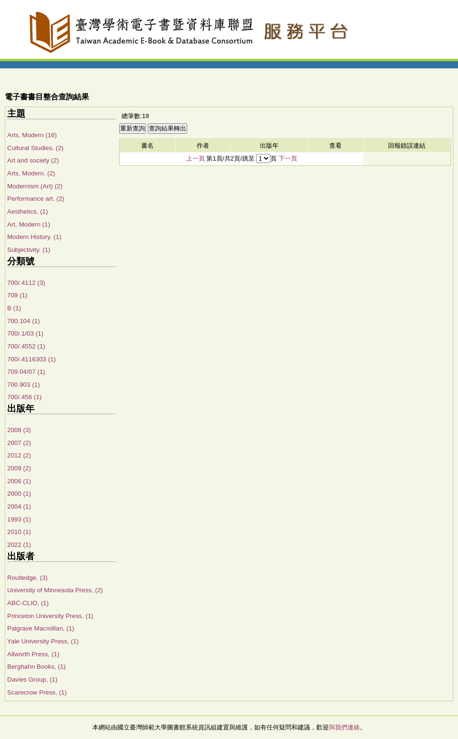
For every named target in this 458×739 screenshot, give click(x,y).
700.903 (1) (23, 384)
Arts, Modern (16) (32, 135)
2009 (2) (19, 468)
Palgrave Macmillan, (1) (40, 628)
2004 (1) (19, 506)
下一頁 (288, 158)
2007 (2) (19, 442)
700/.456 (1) (24, 397)
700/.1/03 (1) (25, 333)
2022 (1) (19, 544)
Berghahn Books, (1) (36, 666)
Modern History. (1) (34, 236)
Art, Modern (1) (28, 224)
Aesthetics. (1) (27, 211)
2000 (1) (19, 493)
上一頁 (195, 158)
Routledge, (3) (27, 577)
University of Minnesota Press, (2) (55, 590)
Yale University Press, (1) (42, 641)
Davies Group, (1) (32, 679)
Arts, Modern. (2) (31, 173)
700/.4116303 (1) (31, 359)
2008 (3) (19, 430)
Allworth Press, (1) (33, 654)
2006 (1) (19, 481)
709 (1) (17, 295)
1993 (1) (19, 519)
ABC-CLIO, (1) (28, 603)
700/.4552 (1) (26, 346)
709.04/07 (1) (26, 371)
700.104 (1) (23, 321)
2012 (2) (19, 455)
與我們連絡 (344, 727)
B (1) (14, 308)
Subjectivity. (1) (28, 249)
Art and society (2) (33, 160)
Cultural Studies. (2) (35, 148)
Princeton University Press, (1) (50, 615)
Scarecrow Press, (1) (37, 692)
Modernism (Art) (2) (35, 186)
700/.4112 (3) (26, 282)
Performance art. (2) (35, 198)
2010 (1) (19, 531)
